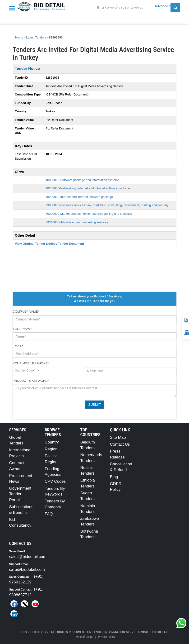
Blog (114, 477)
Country (52, 442)
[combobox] (27, 371)
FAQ (49, 514)
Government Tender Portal (20, 494)
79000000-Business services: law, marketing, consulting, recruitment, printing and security (107, 205)
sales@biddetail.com (27, 556)
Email (18, 346)
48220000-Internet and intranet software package (79, 197)
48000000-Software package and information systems (82, 180)
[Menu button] (13, 7)
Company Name (26, 311)
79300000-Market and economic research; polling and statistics (89, 213)
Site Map (118, 437)
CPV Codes (55, 481)
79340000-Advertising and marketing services (77, 222)
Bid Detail (160, 632)
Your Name (23, 329)
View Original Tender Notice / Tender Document (49, 243)
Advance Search (167, 6)
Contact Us (120, 444)
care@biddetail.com (27, 569)
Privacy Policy (106, 637)
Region (51, 449)
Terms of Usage (83, 637)
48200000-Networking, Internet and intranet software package (88, 188)
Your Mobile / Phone (31, 363)
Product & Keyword (31, 380)
